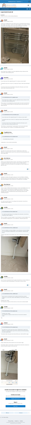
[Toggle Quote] (2, 97)
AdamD (5, 20)
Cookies (21, 420)
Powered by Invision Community (15, 423)
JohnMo (6, 207)
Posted (8, 21)
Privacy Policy (10, 420)
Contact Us (17, 420)
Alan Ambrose (7, 158)
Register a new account (15, 398)
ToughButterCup (7, 132)
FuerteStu (6, 77)
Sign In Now (15, 406)
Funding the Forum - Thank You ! (14, 1)
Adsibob (6, 322)
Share (7, 413)
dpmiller (5, 67)
